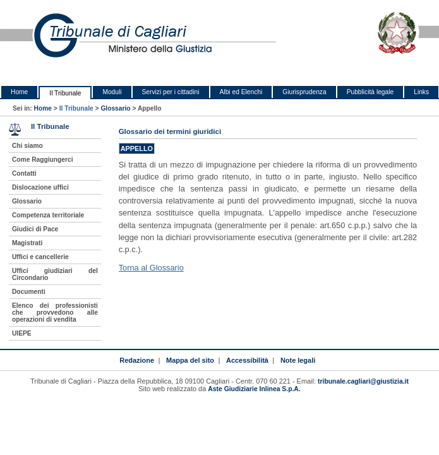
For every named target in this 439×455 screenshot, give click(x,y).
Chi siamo (27, 145)
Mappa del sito (190, 360)
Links (421, 91)
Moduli (111, 91)
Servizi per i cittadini (171, 91)
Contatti (24, 173)
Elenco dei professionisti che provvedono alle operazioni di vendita (55, 312)
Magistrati (27, 243)
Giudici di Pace (35, 229)
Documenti (28, 291)
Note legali (297, 360)
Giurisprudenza (304, 91)
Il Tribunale (65, 93)
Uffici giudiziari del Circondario (55, 274)
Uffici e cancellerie (40, 256)
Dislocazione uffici (40, 187)
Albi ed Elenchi (241, 91)
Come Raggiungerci (42, 159)
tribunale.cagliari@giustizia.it (363, 381)
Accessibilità (247, 360)
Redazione (136, 360)
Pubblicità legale (370, 91)
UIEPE (22, 333)
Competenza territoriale (48, 215)
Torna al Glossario (151, 267)
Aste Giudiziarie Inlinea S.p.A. (254, 388)
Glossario (115, 108)
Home (19, 91)
